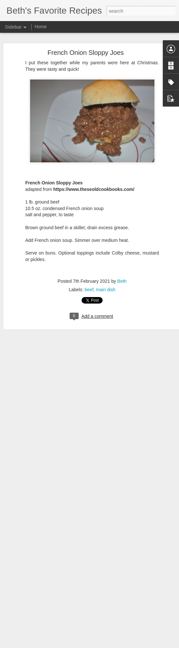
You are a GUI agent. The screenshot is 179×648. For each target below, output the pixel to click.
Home (41, 26)
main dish (106, 289)
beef (89, 289)
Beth (122, 281)
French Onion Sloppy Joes (86, 52)
